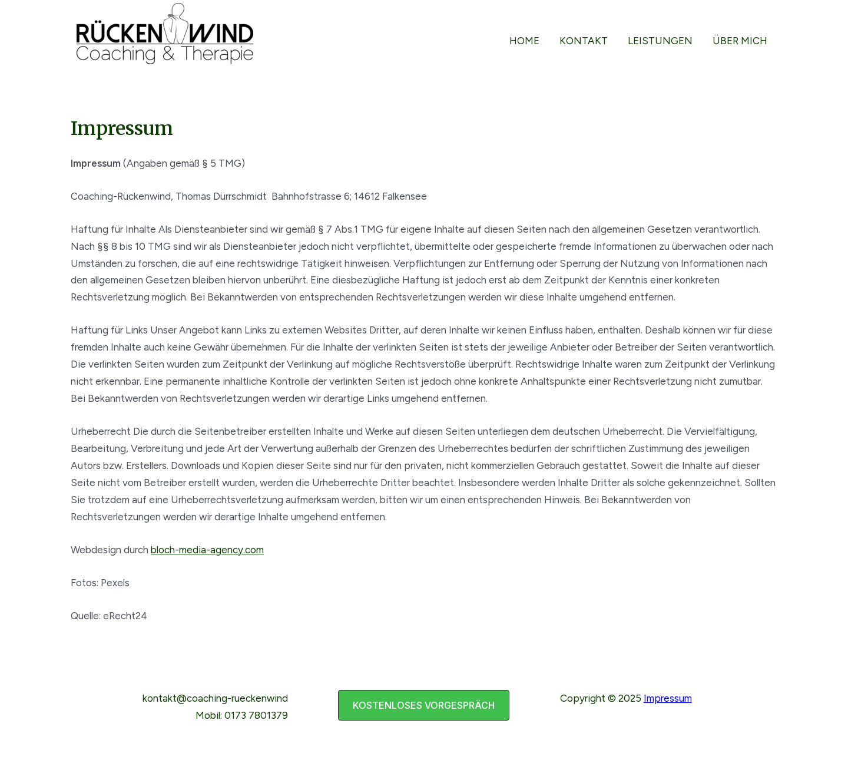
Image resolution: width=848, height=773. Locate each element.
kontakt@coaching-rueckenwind (215, 698)
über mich (740, 41)
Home (524, 41)
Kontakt (583, 41)
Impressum (668, 698)
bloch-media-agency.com (207, 550)
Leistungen (660, 41)
